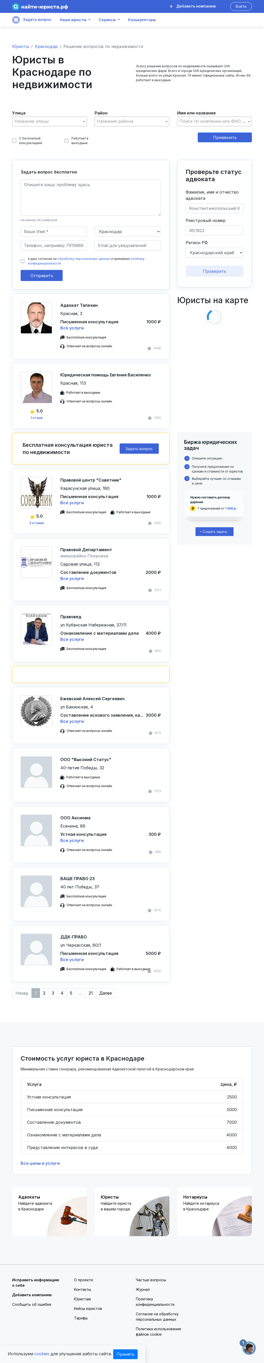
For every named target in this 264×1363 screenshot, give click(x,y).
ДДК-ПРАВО (73, 936)
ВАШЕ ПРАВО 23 (77, 878)
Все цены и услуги (40, 1163)
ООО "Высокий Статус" (85, 759)
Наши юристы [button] (73, 20)
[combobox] (49, 121)
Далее (105, 993)
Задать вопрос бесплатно (49, 172)
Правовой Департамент (86, 549)
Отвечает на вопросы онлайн (89, 346)
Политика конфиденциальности (155, 1302)
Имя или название (196, 112)
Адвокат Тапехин (79, 305)
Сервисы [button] (107, 20)
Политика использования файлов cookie (158, 1331)
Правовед (70, 616)
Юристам (82, 1299)
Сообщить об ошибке (31, 1304)
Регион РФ (197, 242)
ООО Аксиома (75, 817)
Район (101, 112)
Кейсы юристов (88, 1308)
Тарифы (81, 1318)
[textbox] (49, 121)
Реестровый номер (206, 220)
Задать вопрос (32, 20)
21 (91, 993)
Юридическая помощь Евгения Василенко (105, 374)
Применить (225, 137)
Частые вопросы (151, 1280)
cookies (41, 1353)
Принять (125, 1354)
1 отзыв (36, 418)
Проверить (214, 271)
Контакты (82, 1289)
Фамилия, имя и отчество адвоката (212, 195)
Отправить (41, 275)
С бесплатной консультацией (27, 140)
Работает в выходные (77, 140)
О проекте (83, 1280)
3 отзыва (36, 523)
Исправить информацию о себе (35, 1282)
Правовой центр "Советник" (90, 480)
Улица (19, 112)
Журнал (143, 1289)
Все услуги (72, 328)
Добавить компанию (193, 6)
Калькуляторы (142, 20)
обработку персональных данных (83, 259)
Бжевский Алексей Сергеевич (92, 698)
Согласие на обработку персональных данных (157, 1316)
